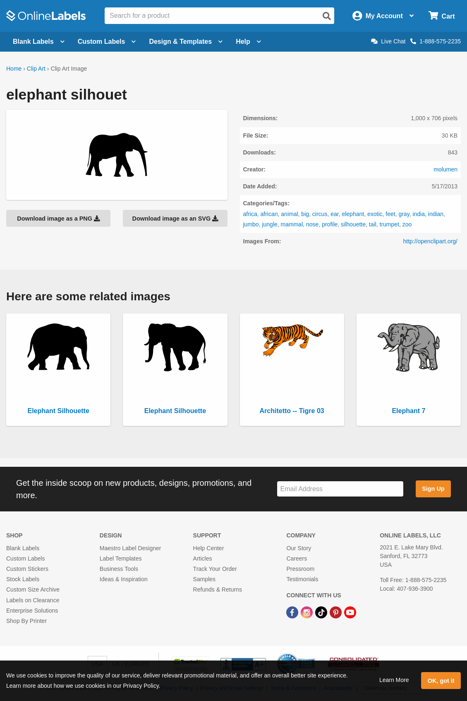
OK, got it (441, 680)
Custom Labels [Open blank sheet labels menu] (107, 41)
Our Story (298, 548)
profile (330, 224)
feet (390, 214)
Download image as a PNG (58, 218)
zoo (407, 224)
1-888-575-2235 (435, 41)
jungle (269, 224)
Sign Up (433, 488)
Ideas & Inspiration (124, 579)
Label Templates (121, 558)
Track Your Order (215, 569)
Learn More (394, 680)
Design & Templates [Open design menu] (186, 41)
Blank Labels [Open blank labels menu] (39, 41)
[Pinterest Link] (336, 612)
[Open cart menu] (441, 16)
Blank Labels (22, 548)
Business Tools (119, 569)
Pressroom (300, 569)
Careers (296, 558)
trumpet (389, 224)
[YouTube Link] (350, 612)
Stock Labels (22, 579)
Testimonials (302, 579)
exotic (375, 214)
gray (403, 214)
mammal (292, 224)
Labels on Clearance (32, 600)
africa (250, 214)
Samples (204, 579)
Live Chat (388, 41)
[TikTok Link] (322, 612)
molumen (445, 169)
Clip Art (36, 68)
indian (435, 214)
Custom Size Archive (33, 589)
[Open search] (326, 16)
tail (372, 224)
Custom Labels (25, 558)
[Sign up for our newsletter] (340, 489)
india (418, 214)
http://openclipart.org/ (430, 241)
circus (320, 214)
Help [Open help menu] (248, 41)
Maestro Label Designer (130, 548)
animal (289, 214)
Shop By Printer (26, 621)
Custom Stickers (27, 569)
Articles (202, 558)
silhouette (353, 224)
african (269, 214)
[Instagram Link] (307, 612)
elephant (353, 214)
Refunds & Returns (217, 589)
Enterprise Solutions (32, 610)
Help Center (208, 548)
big (305, 214)
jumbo (251, 224)
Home (14, 68)
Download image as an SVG (175, 218)
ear (334, 214)
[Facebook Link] (293, 612)
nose (312, 224)
